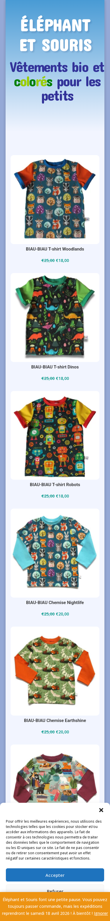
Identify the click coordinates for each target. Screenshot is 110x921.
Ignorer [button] (101, 913)
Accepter (55, 875)
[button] (101, 810)
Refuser (55, 891)
